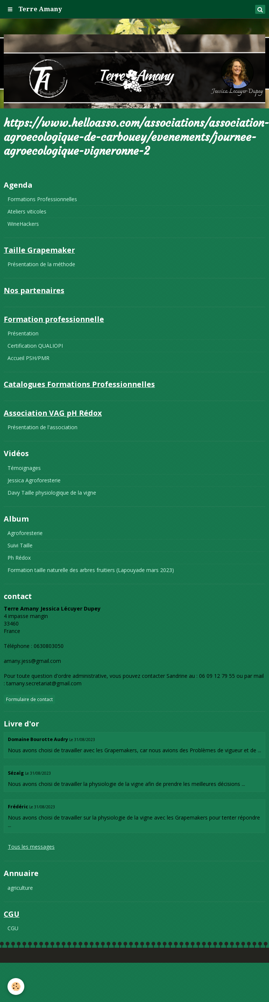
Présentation (23, 333)
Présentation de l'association (42, 427)
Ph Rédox (19, 557)
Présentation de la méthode (41, 264)
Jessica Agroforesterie (34, 480)
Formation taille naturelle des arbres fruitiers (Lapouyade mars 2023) (90, 570)
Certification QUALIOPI (35, 345)
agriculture (20, 887)
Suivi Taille (20, 545)
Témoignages (24, 467)
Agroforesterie (25, 533)
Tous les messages (31, 846)
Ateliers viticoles (26, 211)
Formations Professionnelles (42, 199)
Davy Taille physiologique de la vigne (51, 492)
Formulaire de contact (29, 699)
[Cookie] (15, 986)
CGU (12, 928)
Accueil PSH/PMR (28, 358)
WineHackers (23, 223)
